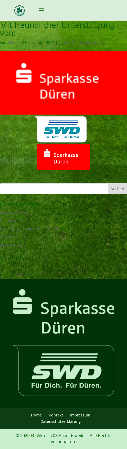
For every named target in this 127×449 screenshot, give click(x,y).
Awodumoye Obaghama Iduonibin (30, 228)
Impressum (80, 415)
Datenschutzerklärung (60, 421)
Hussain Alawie (13, 212)
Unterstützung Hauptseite (82, 42)
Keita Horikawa (13, 220)
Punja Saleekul (13, 236)
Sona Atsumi (11, 245)
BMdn (12, 42)
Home (36, 415)
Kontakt (56, 415)
